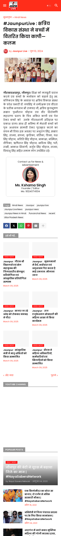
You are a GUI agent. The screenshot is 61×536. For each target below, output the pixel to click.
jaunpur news (32, 209)
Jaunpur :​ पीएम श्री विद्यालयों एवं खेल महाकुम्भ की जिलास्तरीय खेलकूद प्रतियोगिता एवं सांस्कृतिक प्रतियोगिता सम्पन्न (14, 271)
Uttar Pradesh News (13, 217)
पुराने (53, 375)
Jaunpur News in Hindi (15, 213)
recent (52, 213)
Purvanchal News (37, 213)
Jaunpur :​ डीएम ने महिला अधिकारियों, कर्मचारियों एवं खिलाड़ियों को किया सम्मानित (42, 356)
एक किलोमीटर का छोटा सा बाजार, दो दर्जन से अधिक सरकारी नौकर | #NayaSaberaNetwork (39, 496)
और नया (9, 375)
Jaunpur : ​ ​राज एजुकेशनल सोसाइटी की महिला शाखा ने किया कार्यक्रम (45, 316)
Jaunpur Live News (13, 209)
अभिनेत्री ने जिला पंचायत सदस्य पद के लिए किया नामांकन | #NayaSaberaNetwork (41, 516)
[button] (4, 5)
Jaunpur (30, 205)
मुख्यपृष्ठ (7, 17)
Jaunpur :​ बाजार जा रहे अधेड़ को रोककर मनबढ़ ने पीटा (15, 314)
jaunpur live (42, 205)
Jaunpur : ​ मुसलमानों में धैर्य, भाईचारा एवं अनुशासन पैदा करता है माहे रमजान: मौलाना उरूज (44, 268)
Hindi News (20, 17)
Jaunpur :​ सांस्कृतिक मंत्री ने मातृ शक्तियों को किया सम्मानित (15, 353)
